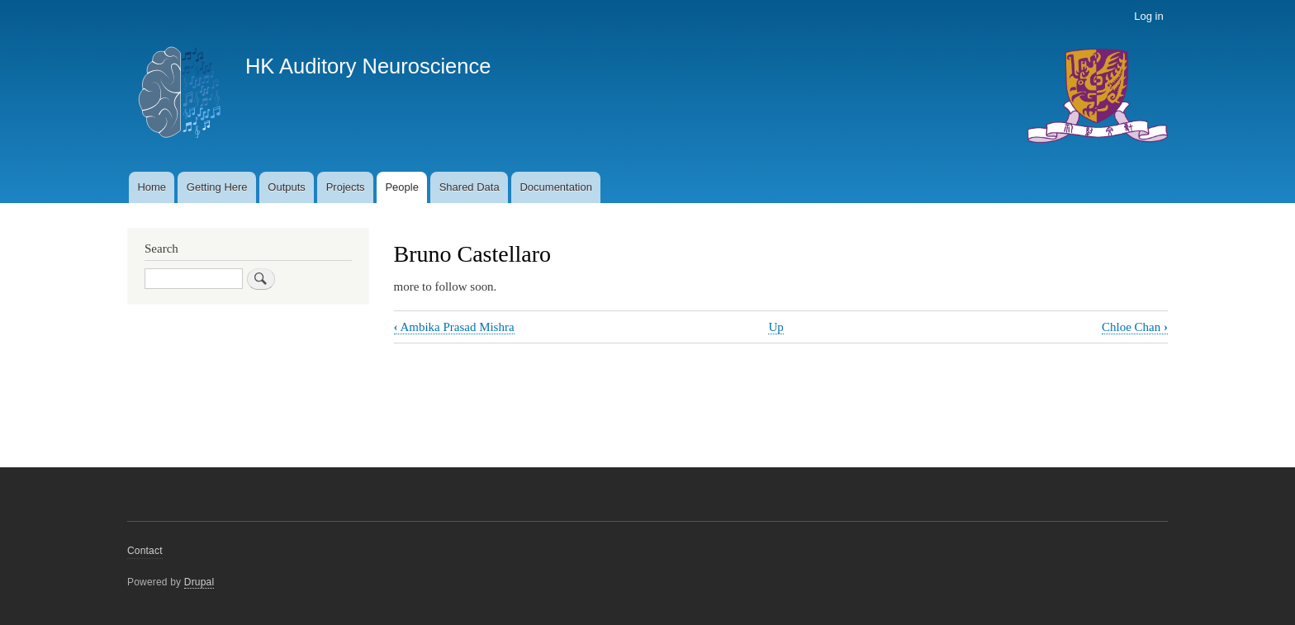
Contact (145, 550)
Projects (345, 187)
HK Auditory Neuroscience (368, 66)
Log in (1148, 16)
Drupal (199, 582)
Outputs (287, 187)
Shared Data (469, 187)
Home (151, 187)
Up (775, 327)
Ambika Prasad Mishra (454, 327)
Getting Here (217, 187)
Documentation (555, 187)
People (401, 187)
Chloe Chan (1135, 327)
